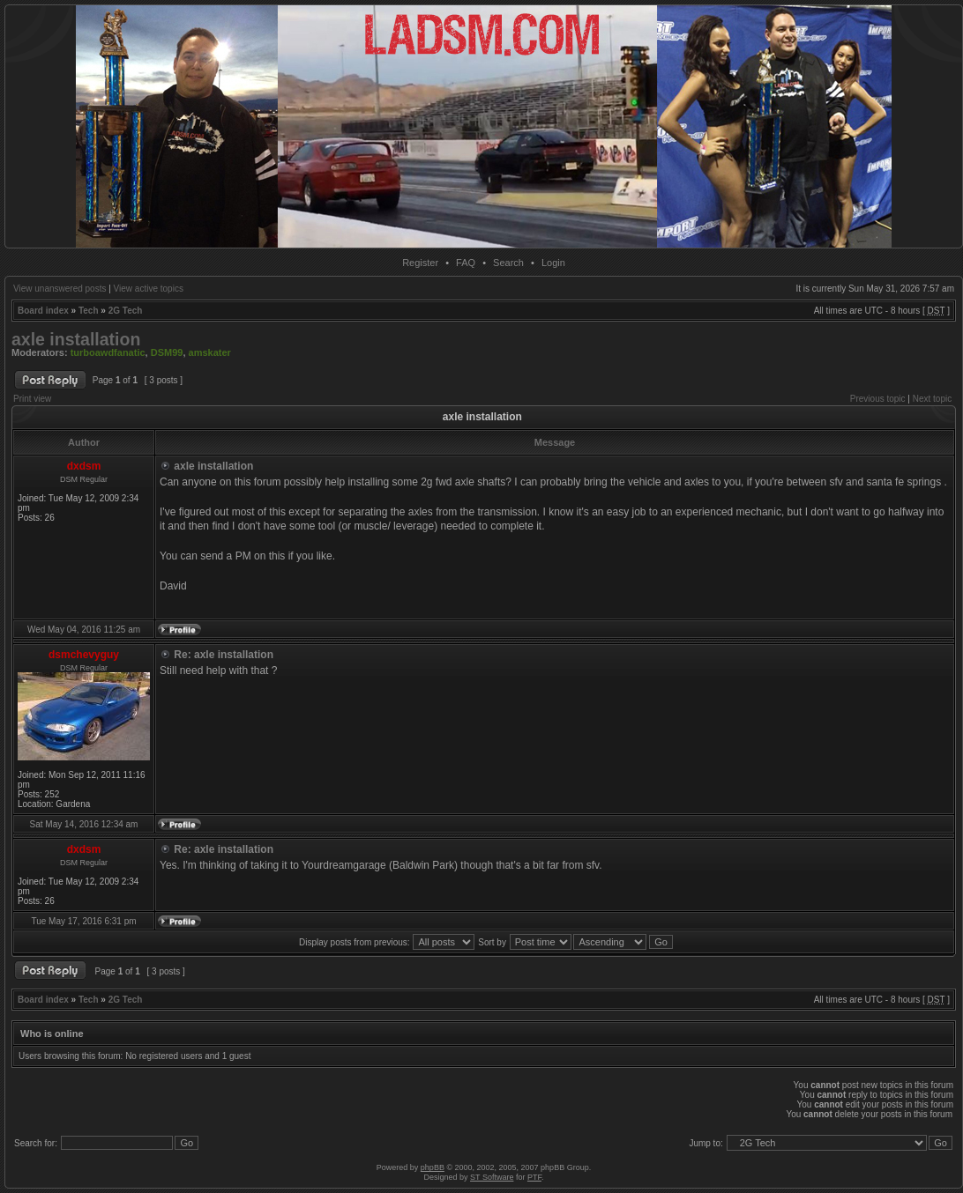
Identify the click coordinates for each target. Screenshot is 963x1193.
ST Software (491, 1177)
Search (508, 262)
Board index (43, 310)
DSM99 (167, 352)
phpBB (432, 1167)
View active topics (148, 288)
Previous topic (878, 399)
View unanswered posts (59, 288)
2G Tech (125, 310)
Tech (88, 310)
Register (420, 262)
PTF (534, 1177)
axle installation (75, 339)
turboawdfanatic (108, 352)
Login (553, 262)
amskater (210, 352)
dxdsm (84, 466)
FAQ (465, 262)
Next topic (932, 399)
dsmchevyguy (84, 654)
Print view (32, 399)
